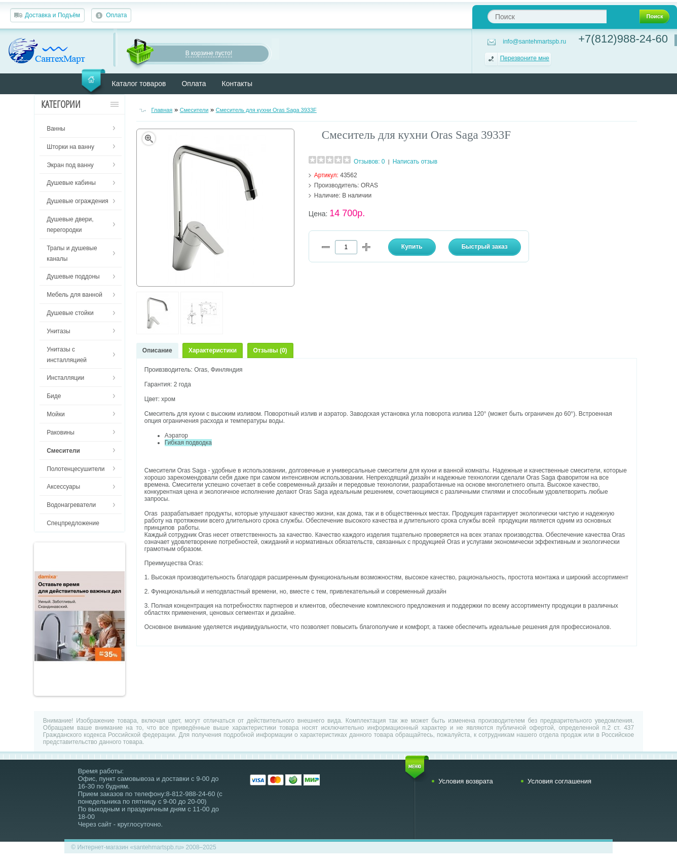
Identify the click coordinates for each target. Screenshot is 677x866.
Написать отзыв (415, 161)
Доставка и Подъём (52, 15)
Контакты (237, 84)
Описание (157, 350)
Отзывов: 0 (369, 161)
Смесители (194, 110)
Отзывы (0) (270, 350)
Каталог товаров (139, 84)
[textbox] (547, 16)
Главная (161, 110)
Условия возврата (465, 781)
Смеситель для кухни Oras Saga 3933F (266, 110)
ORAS (369, 185)
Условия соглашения (559, 781)
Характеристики (213, 350)
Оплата (116, 15)
